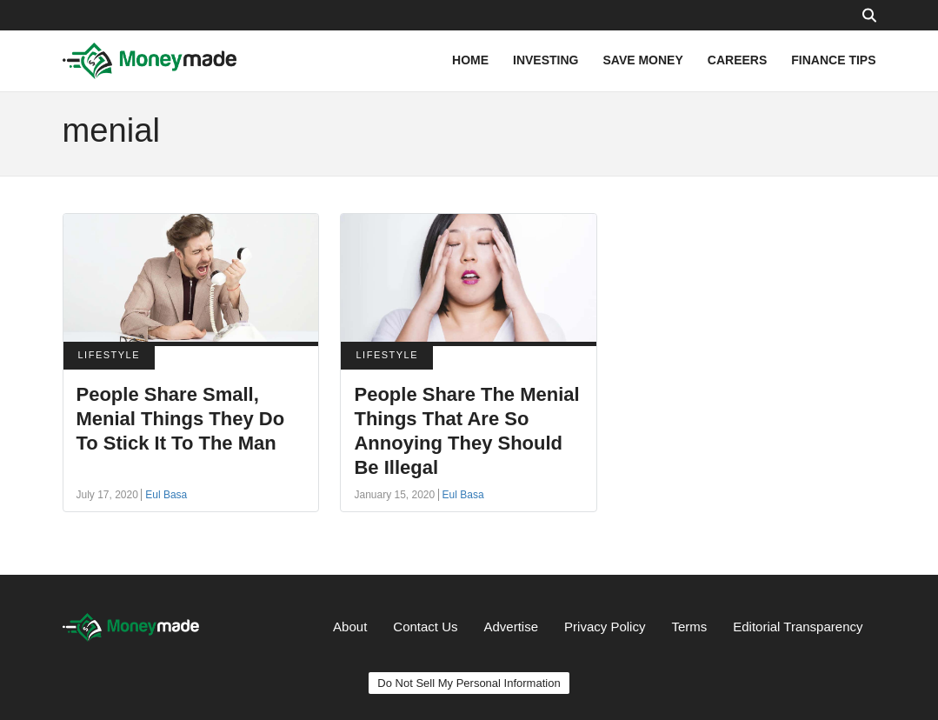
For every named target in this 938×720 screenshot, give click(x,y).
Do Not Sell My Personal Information (468, 683)
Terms (689, 626)
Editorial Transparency (797, 626)
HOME (470, 60)
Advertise (511, 626)
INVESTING (545, 60)
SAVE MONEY (642, 60)
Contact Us (425, 626)
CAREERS (737, 60)
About (350, 626)
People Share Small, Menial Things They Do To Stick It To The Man (181, 418)
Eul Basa (166, 495)
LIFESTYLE (109, 355)
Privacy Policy (604, 626)
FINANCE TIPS (833, 60)
